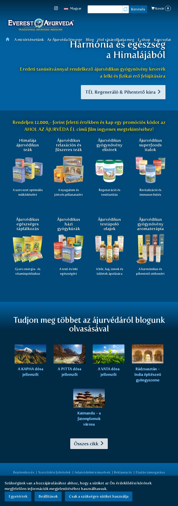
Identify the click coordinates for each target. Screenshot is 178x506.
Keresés (138, 9)
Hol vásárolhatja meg (115, 39)
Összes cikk (89, 445)
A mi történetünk (29, 39)
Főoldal (9, 39)
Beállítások (48, 496)
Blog (90, 39)
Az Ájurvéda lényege (64, 39)
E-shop (144, 39)
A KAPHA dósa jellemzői (30, 373)
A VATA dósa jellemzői (108, 373)
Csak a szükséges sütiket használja (98, 496)
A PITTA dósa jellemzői (69, 373)
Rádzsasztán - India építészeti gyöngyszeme (147, 376)
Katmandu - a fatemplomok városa (89, 420)
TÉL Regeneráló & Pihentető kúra (122, 93)
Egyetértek (18, 496)
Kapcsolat (162, 39)
